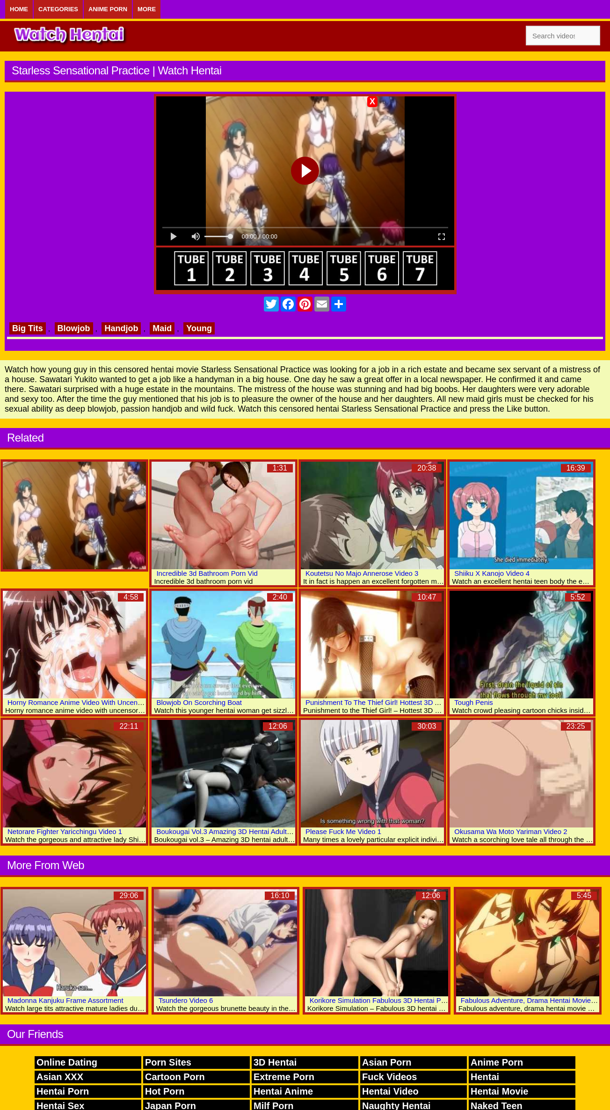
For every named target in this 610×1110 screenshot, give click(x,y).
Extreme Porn (284, 1077)
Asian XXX (59, 1077)
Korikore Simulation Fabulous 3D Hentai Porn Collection (397, 1000)
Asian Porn (387, 1062)
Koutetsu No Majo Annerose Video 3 (362, 573)
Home (19, 9)
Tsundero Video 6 (186, 1000)
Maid (162, 328)
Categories (58, 9)
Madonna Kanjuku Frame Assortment (65, 1000)
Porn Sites (168, 1062)
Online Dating (66, 1062)
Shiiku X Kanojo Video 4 (492, 573)
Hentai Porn (62, 1091)
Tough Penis (473, 702)
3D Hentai (275, 1062)
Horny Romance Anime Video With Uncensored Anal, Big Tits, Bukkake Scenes (130, 702)
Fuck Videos (389, 1077)
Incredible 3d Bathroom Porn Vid (207, 573)
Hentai (485, 1077)
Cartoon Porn (175, 1077)
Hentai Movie (499, 1091)
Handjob (121, 328)
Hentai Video (390, 1091)
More (147, 9)
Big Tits (27, 328)
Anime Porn (107, 9)
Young (199, 328)
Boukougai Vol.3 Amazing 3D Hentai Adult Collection (238, 831)
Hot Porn (164, 1091)
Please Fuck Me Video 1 (343, 831)
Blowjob (74, 328)
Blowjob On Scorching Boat (199, 702)
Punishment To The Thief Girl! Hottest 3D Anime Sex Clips (395, 702)
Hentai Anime (283, 1091)
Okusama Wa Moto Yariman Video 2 (510, 831)
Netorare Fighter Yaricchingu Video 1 (64, 831)
